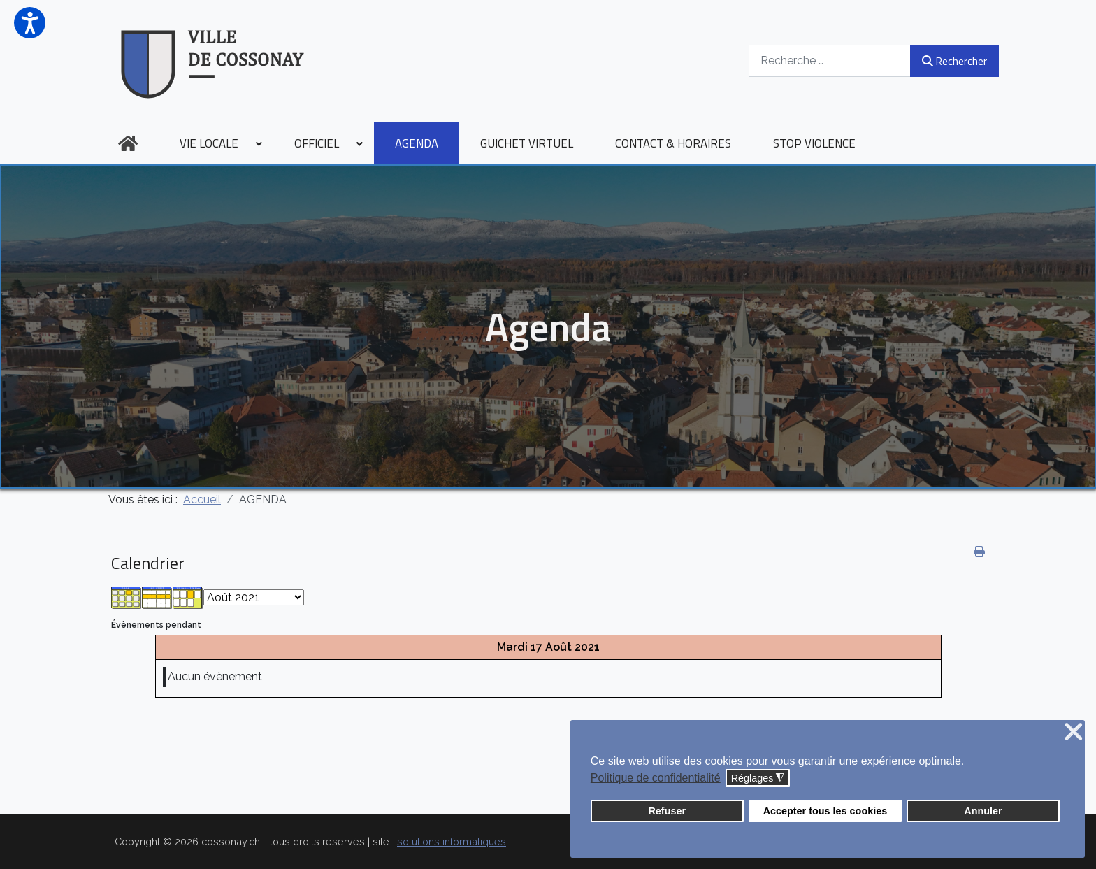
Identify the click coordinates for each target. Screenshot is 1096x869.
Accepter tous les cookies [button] (825, 811)
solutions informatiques (451, 841)
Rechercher (954, 60)
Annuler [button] (983, 811)
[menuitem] (128, 143)
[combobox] (830, 60)
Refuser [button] (667, 811)
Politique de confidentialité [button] (656, 778)
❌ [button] (1073, 732)
